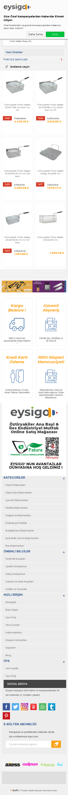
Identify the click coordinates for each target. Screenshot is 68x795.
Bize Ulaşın (11, 609)
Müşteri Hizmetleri (16, 640)
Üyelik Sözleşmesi (16, 566)
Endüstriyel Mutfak (16, 522)
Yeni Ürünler (12, 624)
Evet (55, 34)
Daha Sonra (35, 34)
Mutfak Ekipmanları (16, 507)
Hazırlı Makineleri (15, 484)
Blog (8, 655)
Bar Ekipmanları (14, 545)
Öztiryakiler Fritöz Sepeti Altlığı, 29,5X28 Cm (51, 172)
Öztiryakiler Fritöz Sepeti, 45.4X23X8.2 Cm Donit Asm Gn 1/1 (50, 107)
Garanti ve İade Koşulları (19, 581)
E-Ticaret (23, 790)
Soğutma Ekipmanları (18, 515)
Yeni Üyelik (11, 668)
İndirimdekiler (13, 632)
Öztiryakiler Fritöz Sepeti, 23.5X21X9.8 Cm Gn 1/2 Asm (17, 240)
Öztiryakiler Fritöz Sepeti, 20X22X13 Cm (50, 238)
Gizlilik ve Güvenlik (16, 589)
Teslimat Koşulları (15, 558)
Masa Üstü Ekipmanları (18, 492)
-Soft (14, 790)
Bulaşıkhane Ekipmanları (19, 530)
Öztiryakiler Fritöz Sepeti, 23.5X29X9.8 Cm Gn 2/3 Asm (17, 173)
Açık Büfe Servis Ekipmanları (22, 538)
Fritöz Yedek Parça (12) (20, 41)
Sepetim (10, 647)
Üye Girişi (10, 617)
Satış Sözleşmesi (15, 573)
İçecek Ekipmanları (16, 500)
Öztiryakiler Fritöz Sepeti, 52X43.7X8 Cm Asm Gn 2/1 (17, 107)
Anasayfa (10, 602)
